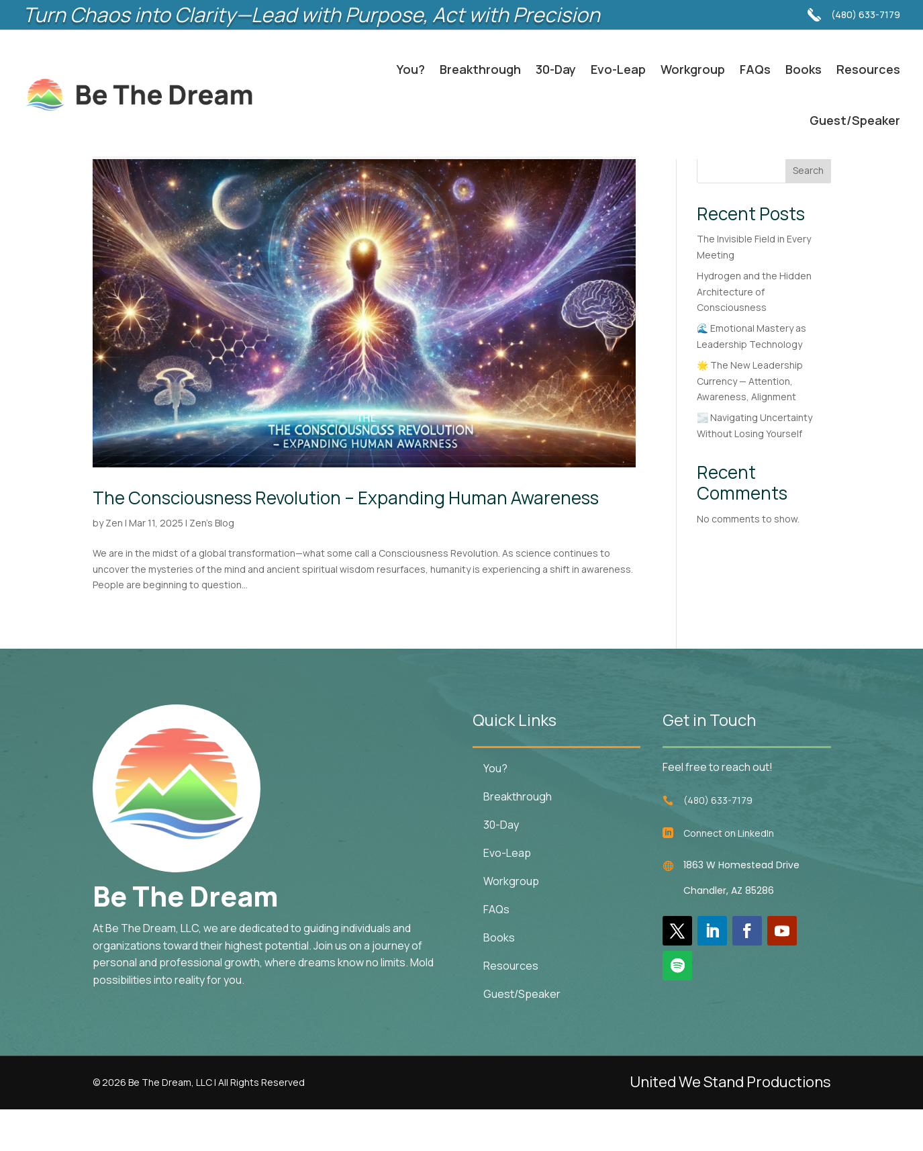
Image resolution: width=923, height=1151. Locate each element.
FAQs (755, 69)
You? (411, 69)
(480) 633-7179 (865, 7)
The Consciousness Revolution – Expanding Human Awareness (346, 539)
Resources (868, 69)
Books (803, 69)
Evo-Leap (618, 69)
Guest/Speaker (855, 120)
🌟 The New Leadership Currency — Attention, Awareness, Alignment (750, 422)
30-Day (556, 69)
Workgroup (693, 69)
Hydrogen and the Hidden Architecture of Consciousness (754, 333)
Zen (114, 564)
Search (808, 211)
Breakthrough (480, 69)
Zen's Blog (211, 564)
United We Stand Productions (730, 1123)
